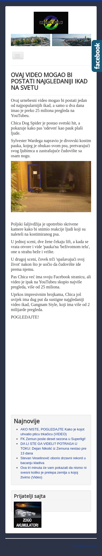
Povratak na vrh (85, 546)
